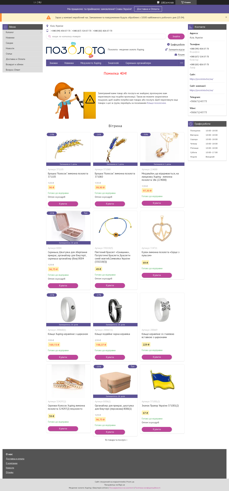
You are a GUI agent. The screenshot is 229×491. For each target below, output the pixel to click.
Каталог (10, 32)
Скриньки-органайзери (138, 63)
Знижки (53, 63)
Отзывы (9, 472)
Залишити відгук (177, 49)
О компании (11, 463)
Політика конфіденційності (147, 487)
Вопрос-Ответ (13, 69)
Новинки (10, 37)
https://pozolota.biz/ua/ (201, 78)
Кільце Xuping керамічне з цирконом (68, 334)
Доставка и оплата (15, 458)
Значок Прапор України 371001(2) (160, 405)
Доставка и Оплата (148, 9)
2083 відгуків (167, 2)
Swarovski (113, 63)
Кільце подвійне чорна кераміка (112, 334)
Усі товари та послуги (115, 440)
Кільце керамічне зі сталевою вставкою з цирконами (158, 335)
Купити (63, 203)
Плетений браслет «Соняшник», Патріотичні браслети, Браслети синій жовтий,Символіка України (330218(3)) (112, 257)
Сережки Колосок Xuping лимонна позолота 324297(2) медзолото (66, 407)
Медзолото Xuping (91, 63)
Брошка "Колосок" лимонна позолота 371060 (115, 175)
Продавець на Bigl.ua (114, 484)
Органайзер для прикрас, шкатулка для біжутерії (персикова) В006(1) (114, 407)
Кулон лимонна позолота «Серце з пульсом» (160, 254)
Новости (10, 48)
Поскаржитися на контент (121, 487)
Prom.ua (130, 481)
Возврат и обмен (14, 64)
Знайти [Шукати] (176, 36)
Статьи (9, 53)
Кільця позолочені (156, 102)
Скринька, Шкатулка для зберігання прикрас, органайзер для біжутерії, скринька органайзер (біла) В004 (67, 255)
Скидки (9, 42)
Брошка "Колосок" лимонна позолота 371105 (68, 175)
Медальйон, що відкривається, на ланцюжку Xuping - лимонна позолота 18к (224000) (160, 176)
